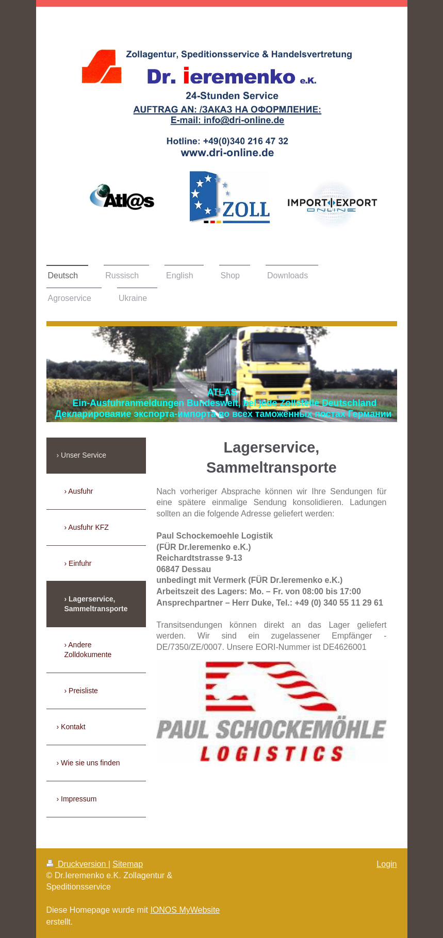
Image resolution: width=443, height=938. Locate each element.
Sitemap (127, 864)
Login (386, 864)
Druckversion (77, 864)
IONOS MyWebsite (185, 910)
